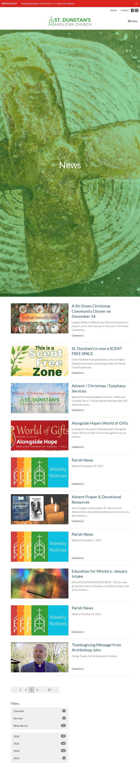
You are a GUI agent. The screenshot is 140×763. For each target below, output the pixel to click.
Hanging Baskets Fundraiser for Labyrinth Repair (48, 3)
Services (39, 718)
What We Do (39, 725)
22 (49, 689)
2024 (39, 750)
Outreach (39, 711)
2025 (39, 743)
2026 (39, 736)
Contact (124, 10)
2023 (39, 758)
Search (113, 10)
